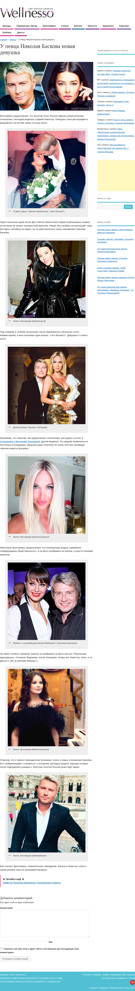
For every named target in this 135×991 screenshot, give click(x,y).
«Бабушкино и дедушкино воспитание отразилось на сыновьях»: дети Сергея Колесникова (116, 83)
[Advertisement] (116, 175)
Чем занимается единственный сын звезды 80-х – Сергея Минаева (113, 148)
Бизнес (78, 25)
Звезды (6, 25)
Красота (92, 25)
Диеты (21, 32)
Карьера (124, 25)
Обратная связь (116, 988)
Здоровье (108, 25)
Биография (49, 25)
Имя (51, 942)
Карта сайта (130, 988)
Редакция (104, 988)
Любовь (7, 32)
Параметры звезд (27, 25)
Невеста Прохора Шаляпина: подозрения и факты (32, 882)
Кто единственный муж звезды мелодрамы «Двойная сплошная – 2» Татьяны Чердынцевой (115, 290)
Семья (65, 25)
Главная (3, 40)
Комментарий (6, 908)
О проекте (93, 988)
